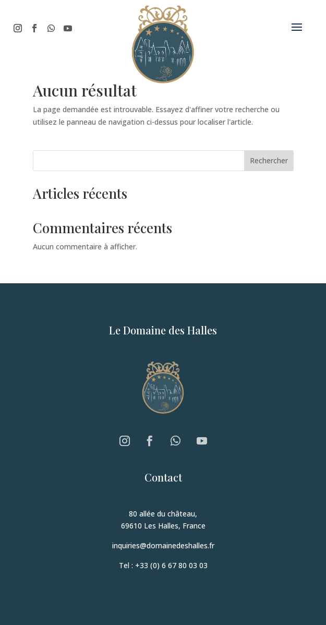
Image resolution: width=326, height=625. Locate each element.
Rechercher (269, 160)
